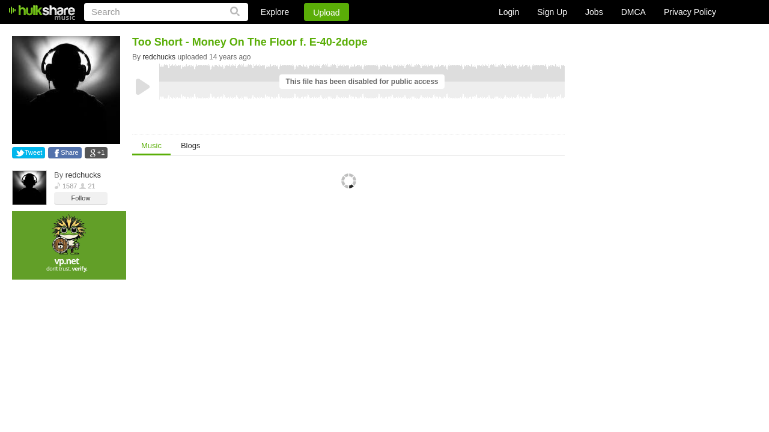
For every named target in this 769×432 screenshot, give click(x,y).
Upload (326, 12)
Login (509, 12)
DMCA (633, 12)
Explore (275, 12)
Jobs (594, 12)
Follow (81, 198)
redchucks (83, 174)
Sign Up (552, 12)
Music (151, 145)
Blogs (191, 145)
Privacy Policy (690, 12)
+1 (101, 152)
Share (69, 152)
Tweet (33, 152)
